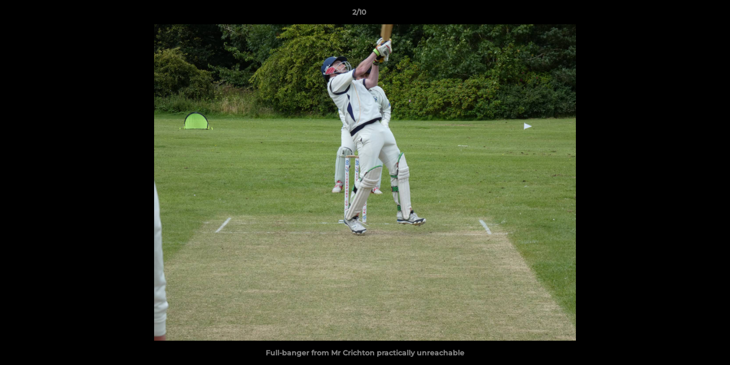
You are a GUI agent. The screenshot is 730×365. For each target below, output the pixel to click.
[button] (687, 14)
